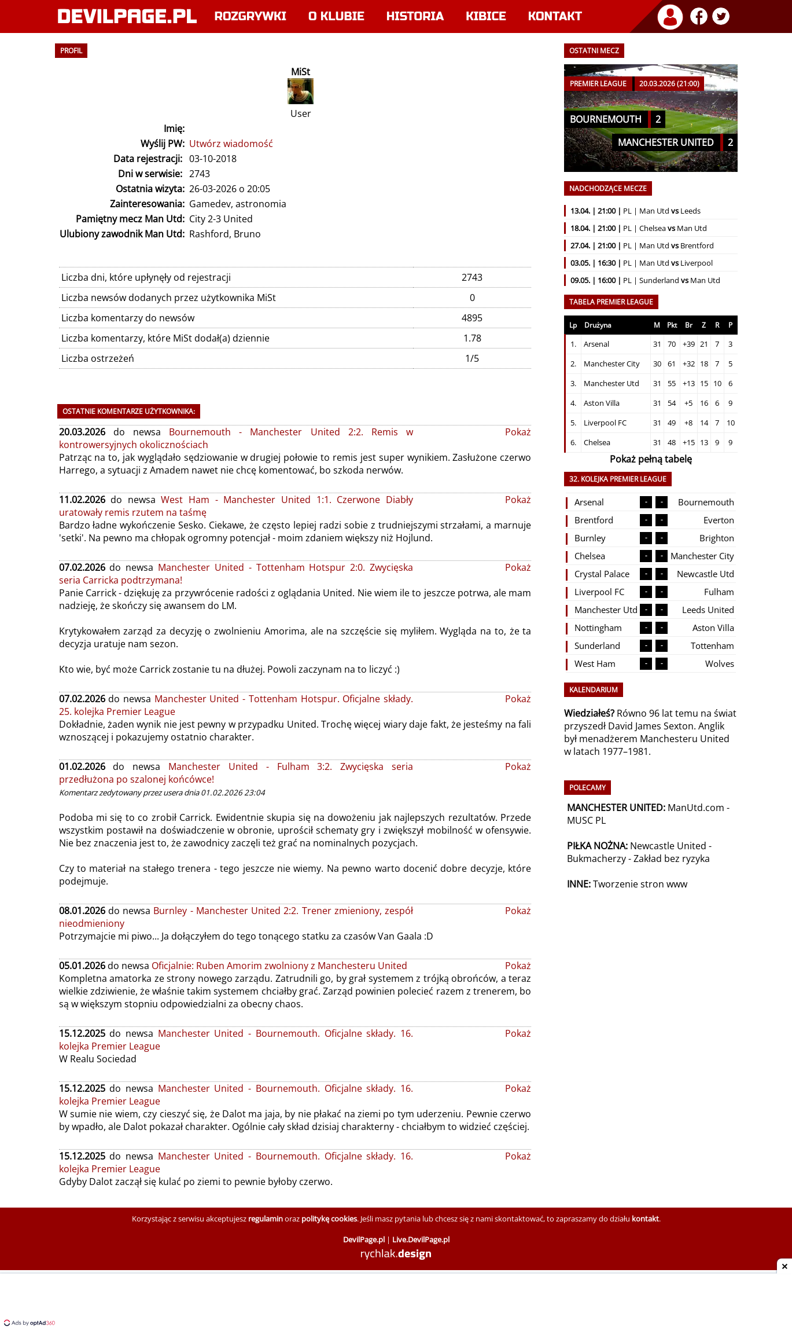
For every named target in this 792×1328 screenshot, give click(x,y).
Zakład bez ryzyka (671, 858)
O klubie (336, 16)
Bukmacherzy (596, 858)
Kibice (486, 16)
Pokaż (518, 431)
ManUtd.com (696, 807)
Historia (415, 16)
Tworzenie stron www (640, 884)
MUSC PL (586, 820)
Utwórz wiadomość (231, 143)
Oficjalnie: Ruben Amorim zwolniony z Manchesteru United (279, 965)
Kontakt (555, 16)
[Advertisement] (396, 1302)
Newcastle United (668, 845)
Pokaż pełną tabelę (651, 459)
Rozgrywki (251, 16)
